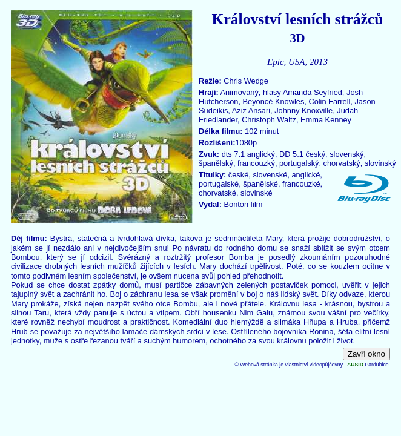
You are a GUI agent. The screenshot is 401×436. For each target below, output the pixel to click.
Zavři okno (366, 353)
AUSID (355, 365)
